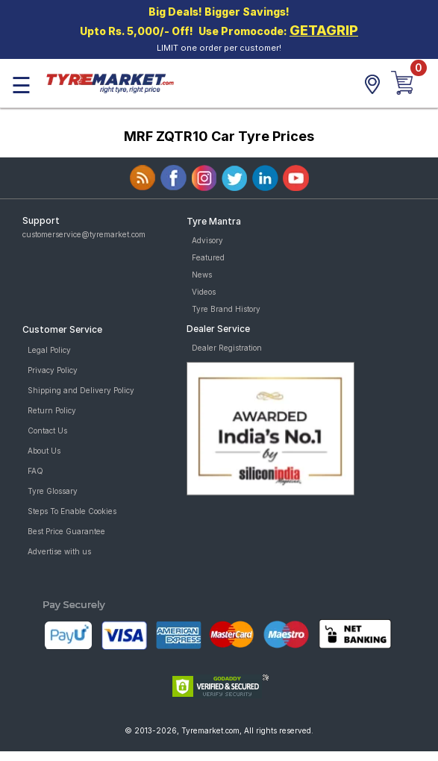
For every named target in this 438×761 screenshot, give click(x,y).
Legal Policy (49, 349)
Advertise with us (59, 551)
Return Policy (52, 410)
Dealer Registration (227, 347)
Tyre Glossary (53, 490)
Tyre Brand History (226, 308)
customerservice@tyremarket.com (84, 234)
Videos (204, 291)
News (202, 274)
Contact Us (47, 430)
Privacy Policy (53, 370)
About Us (44, 450)
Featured (208, 257)
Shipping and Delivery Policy (81, 390)
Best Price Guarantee (66, 531)
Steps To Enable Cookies (72, 511)
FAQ (35, 470)
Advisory (207, 240)
